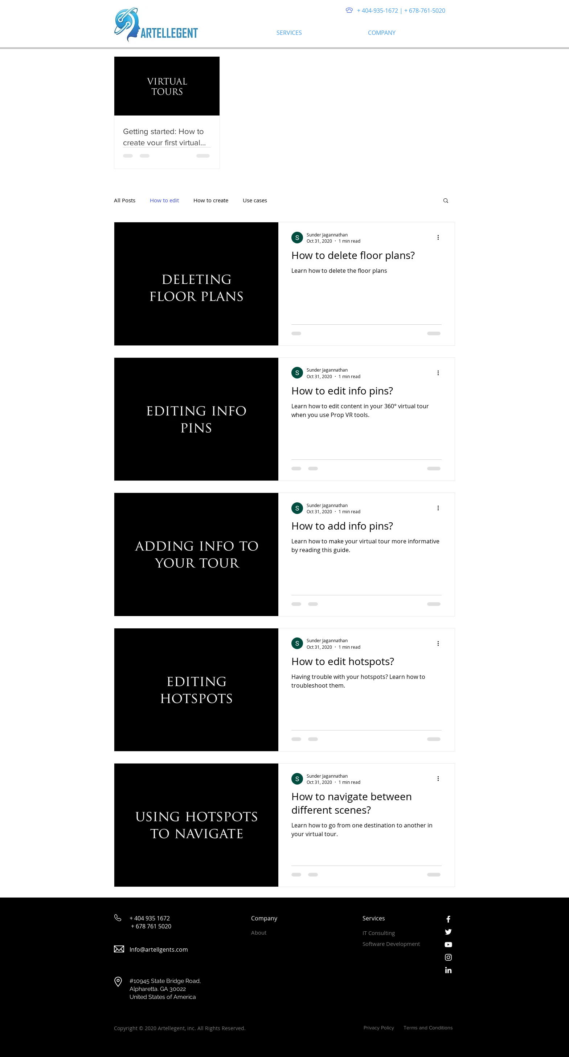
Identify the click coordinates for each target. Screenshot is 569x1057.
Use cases (255, 200)
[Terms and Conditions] (428, 1028)
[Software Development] (395, 944)
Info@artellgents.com (159, 949)
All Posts (124, 200)
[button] (317, 32)
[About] (277, 933)
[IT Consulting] (388, 933)
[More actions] (440, 237)
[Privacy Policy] (377, 1028)
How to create (210, 200)
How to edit (164, 200)
